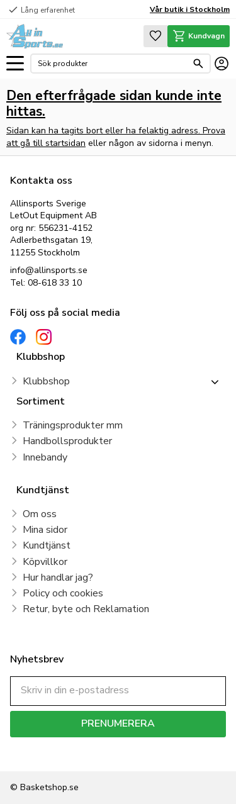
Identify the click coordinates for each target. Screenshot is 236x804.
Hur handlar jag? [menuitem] (58, 577)
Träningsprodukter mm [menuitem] (73, 425)
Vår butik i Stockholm (190, 9)
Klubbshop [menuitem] (46, 381)
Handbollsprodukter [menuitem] (67, 441)
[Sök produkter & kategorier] (112, 63)
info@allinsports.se (48, 270)
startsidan (65, 143)
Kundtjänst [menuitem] (46, 545)
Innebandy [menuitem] (45, 457)
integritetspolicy (40, 754)
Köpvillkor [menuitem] (45, 562)
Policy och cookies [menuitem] (63, 593)
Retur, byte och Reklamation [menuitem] (86, 609)
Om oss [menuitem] (40, 514)
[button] (15, 64)
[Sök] (198, 63)
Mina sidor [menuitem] (45, 530)
